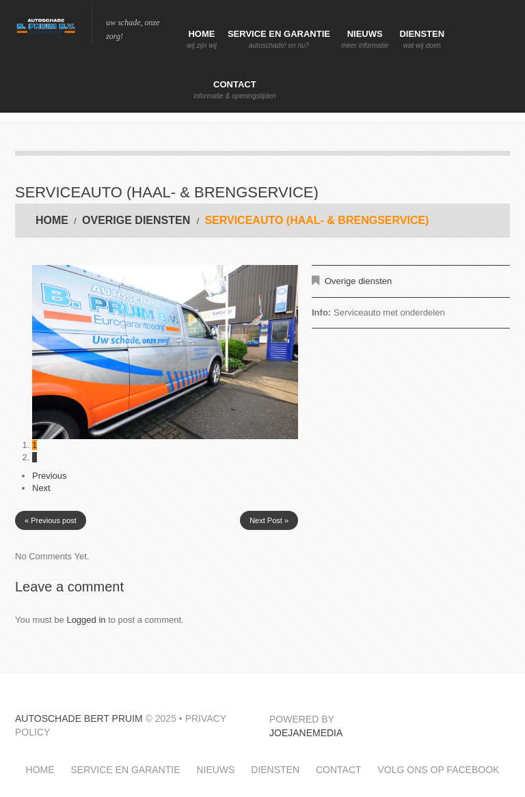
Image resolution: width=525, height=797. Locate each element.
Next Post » (269, 520)
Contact (234, 90)
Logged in (85, 620)
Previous (49, 476)
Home (202, 40)
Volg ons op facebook (438, 769)
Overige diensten (136, 220)
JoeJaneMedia (305, 732)
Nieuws (364, 40)
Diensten (421, 40)
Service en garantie (279, 40)
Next (41, 488)
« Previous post (51, 520)
